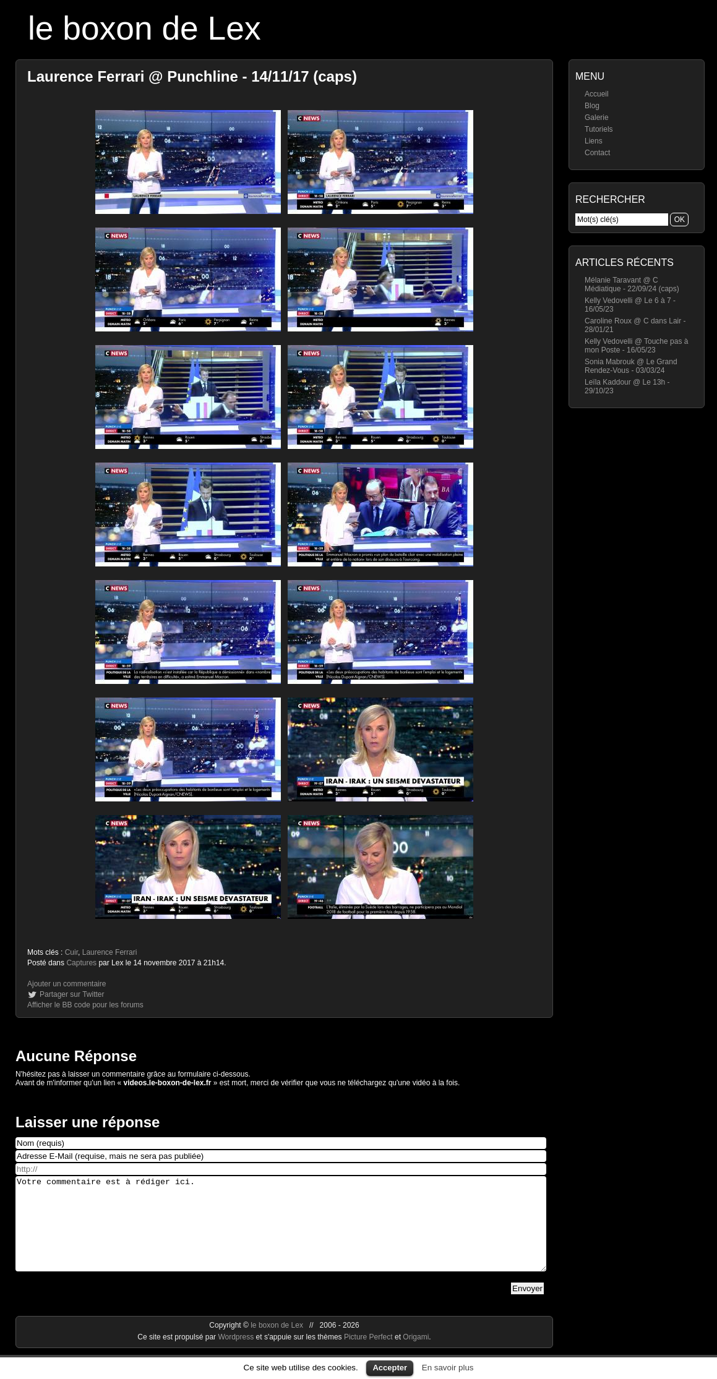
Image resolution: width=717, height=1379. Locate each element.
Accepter (389, 1367)
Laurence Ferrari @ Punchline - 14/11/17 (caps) (192, 76)
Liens (594, 141)
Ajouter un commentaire (66, 984)
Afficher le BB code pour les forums (85, 1005)
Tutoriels (599, 129)
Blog (592, 105)
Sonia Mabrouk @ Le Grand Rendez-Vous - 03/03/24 (631, 366)
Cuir (71, 952)
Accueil (597, 94)
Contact (597, 152)
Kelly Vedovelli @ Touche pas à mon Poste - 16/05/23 (636, 345)
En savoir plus (448, 1367)
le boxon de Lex (144, 28)
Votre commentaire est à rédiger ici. (280, 1233)
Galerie (597, 117)
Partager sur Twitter (72, 994)
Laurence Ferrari (109, 952)
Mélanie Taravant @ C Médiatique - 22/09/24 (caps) (632, 284)
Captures (81, 962)
